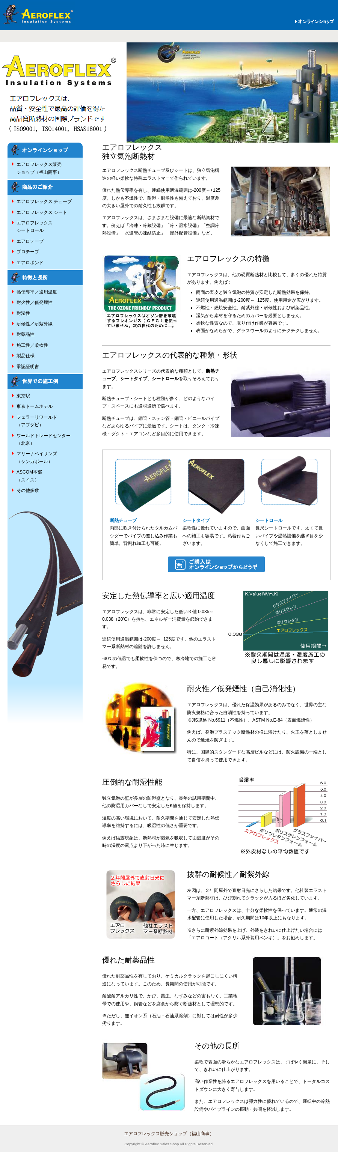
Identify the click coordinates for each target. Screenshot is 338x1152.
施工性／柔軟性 (32, 345)
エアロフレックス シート (42, 212)
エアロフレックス (37, 15)
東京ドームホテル (35, 406)
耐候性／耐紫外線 (35, 323)
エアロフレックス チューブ (44, 201)
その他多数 (28, 490)
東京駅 (23, 396)
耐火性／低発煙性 (35, 302)
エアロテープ (30, 241)
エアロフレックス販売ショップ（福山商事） (169, 1133)
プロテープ (28, 251)
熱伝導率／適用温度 (37, 292)
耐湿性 (23, 313)
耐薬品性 (26, 334)
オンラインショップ (314, 21)
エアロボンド (30, 262)
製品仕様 (26, 355)
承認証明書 (28, 366)
